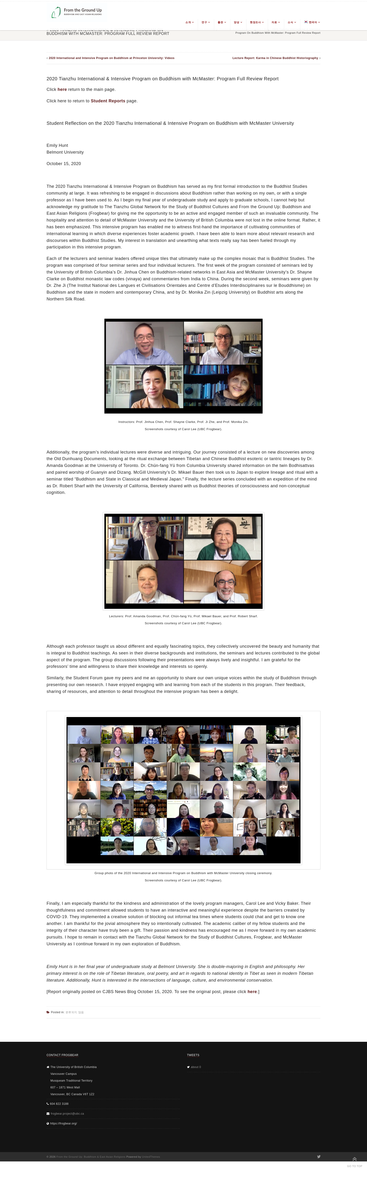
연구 (204, 22)
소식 (290, 22)
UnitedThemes (151, 1156)
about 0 (196, 1067)
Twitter (318, 1156)
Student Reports (108, 101)
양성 (236, 22)
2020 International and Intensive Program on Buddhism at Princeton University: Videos (112, 58)
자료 (274, 22)
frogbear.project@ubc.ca (67, 1113)
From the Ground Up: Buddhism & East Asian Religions (90, 1156)
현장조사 (255, 22)
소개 (188, 22)
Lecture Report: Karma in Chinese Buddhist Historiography (275, 58)
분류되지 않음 (75, 1012)
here (62, 89)
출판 (220, 22)
